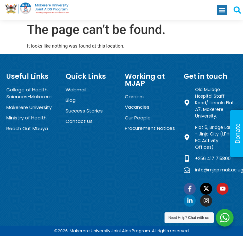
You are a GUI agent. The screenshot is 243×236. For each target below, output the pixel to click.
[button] (222, 10)
